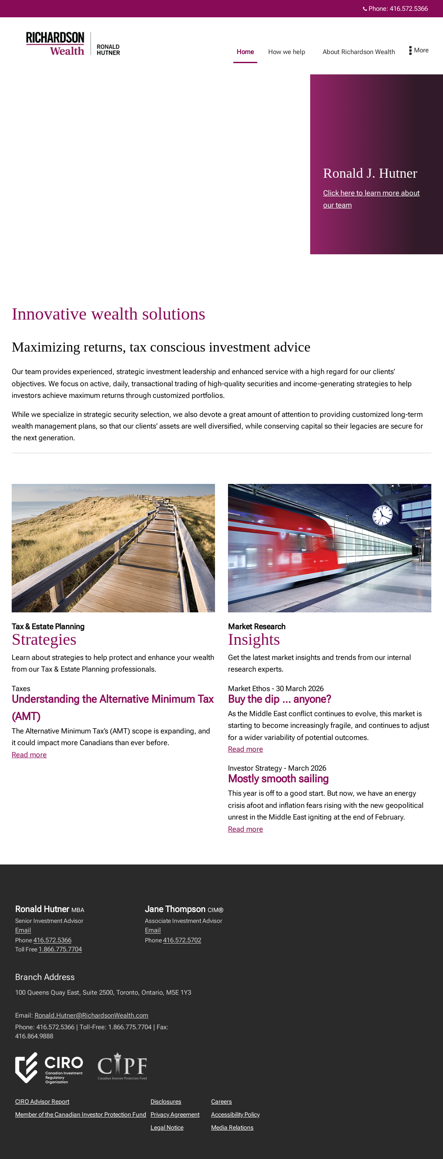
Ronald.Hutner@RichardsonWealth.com (91, 1015)
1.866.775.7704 (60, 949)
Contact (395, 52)
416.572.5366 (52, 940)
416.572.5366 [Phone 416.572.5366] (409, 9)
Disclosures (166, 1101)
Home (220, 52)
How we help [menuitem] (261, 52)
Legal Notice (167, 1127)
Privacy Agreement (175, 1114)
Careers (221, 1101)
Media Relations (232, 1127)
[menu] (427, 51)
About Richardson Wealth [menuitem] (334, 52)
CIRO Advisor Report (42, 1101)
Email (23, 930)
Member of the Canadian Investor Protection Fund (80, 1114)
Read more (29, 754)
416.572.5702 (182, 940)
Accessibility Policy (235, 1114)
